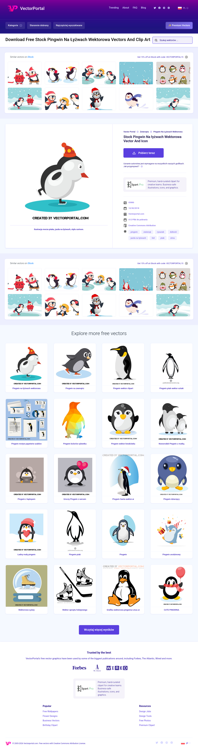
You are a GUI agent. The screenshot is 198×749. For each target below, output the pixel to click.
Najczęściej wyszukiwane (69, 25)
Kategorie (15, 25)
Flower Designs (50, 716)
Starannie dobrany (39, 25)
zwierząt (147, 232)
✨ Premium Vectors (179, 25)
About (125, 7)
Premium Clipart (147, 725)
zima (172, 238)
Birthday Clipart (50, 725)
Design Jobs (145, 711)
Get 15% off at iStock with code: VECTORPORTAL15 (160, 57)
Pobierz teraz (143, 153)
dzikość (173, 232)
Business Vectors (51, 720)
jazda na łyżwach (138, 238)
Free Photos (145, 720)
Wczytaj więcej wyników (99, 629)
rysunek (160, 232)
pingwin (134, 232)
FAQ (135, 7)
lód (153, 238)
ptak (162, 238)
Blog (143, 7)
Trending (114, 7)
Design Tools (145, 716)
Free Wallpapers (50, 711)
